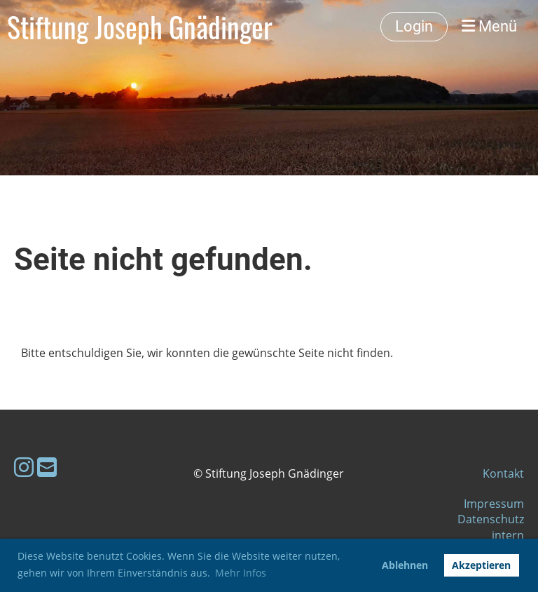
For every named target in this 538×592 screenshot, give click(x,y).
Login (414, 26)
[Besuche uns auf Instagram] (24, 467)
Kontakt (503, 473)
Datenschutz (490, 519)
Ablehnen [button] (405, 565)
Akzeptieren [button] (481, 565)
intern (508, 535)
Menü (489, 26)
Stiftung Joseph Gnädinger (140, 26)
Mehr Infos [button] (240, 572)
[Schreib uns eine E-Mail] (47, 467)
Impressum (494, 503)
